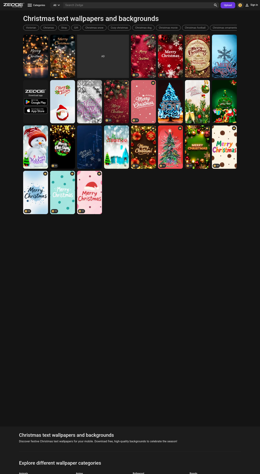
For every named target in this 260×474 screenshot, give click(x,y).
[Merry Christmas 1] (116, 147)
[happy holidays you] (35, 147)
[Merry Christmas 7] (197, 101)
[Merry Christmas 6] (224, 101)
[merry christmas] (143, 147)
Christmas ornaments (225, 27)
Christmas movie (168, 27)
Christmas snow (94, 27)
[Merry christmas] (197, 147)
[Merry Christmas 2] (89, 147)
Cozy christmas (119, 27)
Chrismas (48, 27)
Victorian (31, 27)
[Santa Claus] (62, 101)
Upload (228, 5)
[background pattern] (197, 56)
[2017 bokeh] (170, 101)
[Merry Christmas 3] (224, 56)
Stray (64, 27)
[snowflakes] (89, 101)
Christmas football (195, 27)
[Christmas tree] (170, 147)
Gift (76, 27)
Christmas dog (143, 27)
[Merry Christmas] (35, 56)
